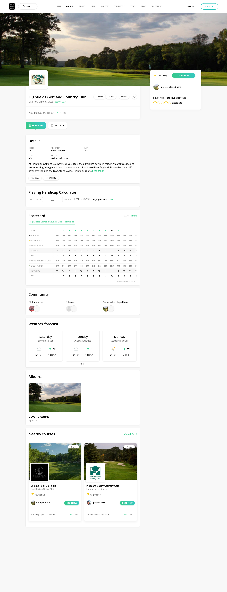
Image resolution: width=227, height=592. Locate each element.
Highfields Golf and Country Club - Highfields (52, 221)
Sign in (190, 6)
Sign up (209, 6)
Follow (100, 96)
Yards (126, 216)
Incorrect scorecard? (125, 281)
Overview (37, 125)
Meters (134, 216)
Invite (111, 96)
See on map (60, 102)
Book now (71, 503)
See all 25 (130, 434)
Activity (59, 125)
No (64, 113)
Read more (98, 171)
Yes (58, 113)
